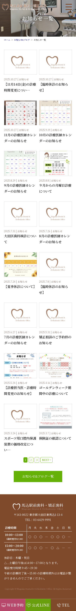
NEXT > (46, 460)
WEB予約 (15, 605)
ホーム (7, 39)
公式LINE (40, 605)
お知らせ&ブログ (22, 39)
